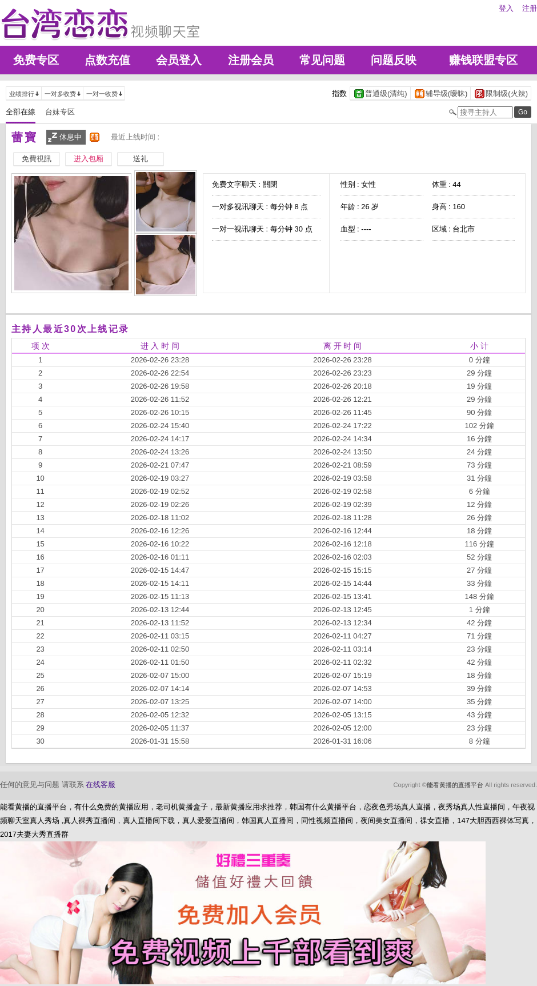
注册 (529, 8)
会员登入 (179, 60)
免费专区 (36, 60)
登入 (506, 8)
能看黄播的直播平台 (455, 784)
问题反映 (393, 60)
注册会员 (251, 60)
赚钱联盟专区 (483, 60)
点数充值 (107, 60)
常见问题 (322, 60)
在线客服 (100, 784)
